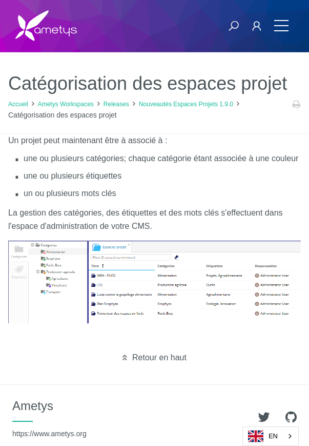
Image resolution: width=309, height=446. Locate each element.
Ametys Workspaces (66, 104)
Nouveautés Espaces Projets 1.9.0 (186, 104)
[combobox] (270, 436)
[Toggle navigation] (281, 25)
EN (263, 436)
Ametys (49, 418)
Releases (116, 104)
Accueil (18, 104)
